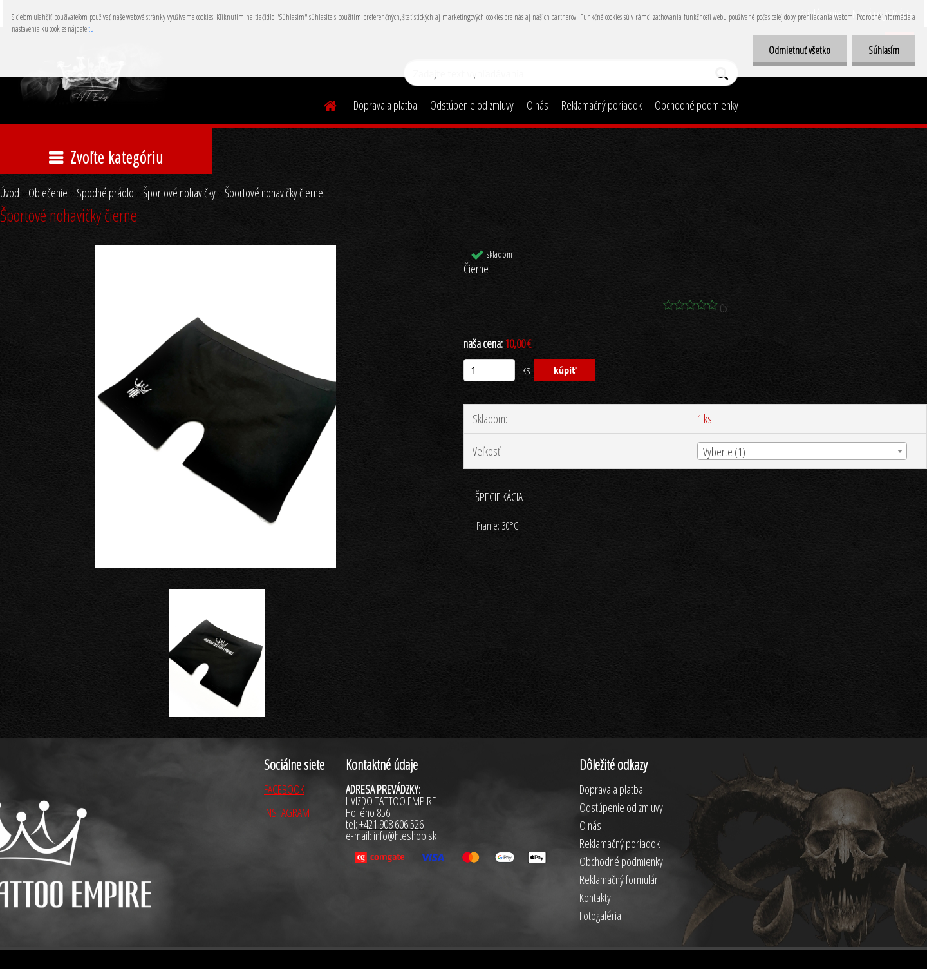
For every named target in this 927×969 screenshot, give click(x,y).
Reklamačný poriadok (601, 105)
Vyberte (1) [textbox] (724, 451)
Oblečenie (49, 192)
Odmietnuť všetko (799, 50)
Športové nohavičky (179, 192)
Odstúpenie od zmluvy (472, 105)
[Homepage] (322, 104)
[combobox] (802, 451)
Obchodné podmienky (696, 105)
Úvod (9, 192)
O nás (537, 105)
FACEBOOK (284, 789)
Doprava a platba (385, 105)
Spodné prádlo (106, 192)
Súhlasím (883, 50)
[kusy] (489, 370)
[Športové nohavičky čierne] (215, 251)
